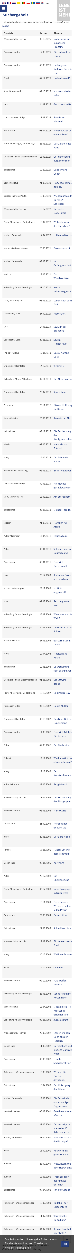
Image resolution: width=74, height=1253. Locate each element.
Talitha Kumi (61, 535)
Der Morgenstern (63, 379)
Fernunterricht (62, 248)
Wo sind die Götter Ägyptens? (60, 1076)
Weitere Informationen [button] (18, 1247)
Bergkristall (60, 784)
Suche (5, 25)
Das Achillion (61, 915)
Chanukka (59, 967)
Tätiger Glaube (62, 1189)
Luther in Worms (63, 235)
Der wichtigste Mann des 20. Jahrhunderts (62, 1128)
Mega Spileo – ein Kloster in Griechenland (63, 1010)
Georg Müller (61, 705)
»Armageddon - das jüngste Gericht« (62, 1180)
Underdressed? (62, 78)
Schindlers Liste (62, 928)
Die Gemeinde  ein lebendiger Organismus (63, 1102)
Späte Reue (60, 392)
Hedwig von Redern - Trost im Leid (63, 69)
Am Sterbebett (62, 496)
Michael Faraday (62, 509)
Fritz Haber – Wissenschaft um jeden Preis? (63, 906)
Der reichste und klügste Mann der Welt (63, 1049)
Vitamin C (59, 365)
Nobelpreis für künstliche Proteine (62, 42)
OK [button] (65, 1244)
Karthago (59, 862)
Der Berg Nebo (62, 836)
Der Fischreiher (62, 745)
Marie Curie (60, 810)
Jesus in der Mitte (63, 418)
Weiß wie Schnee (63, 954)
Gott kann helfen (63, 104)
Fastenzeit (59, 313)
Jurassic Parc (61, 1019)
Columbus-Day (62, 692)
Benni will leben (63, 470)
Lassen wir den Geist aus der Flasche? (62, 1036)
